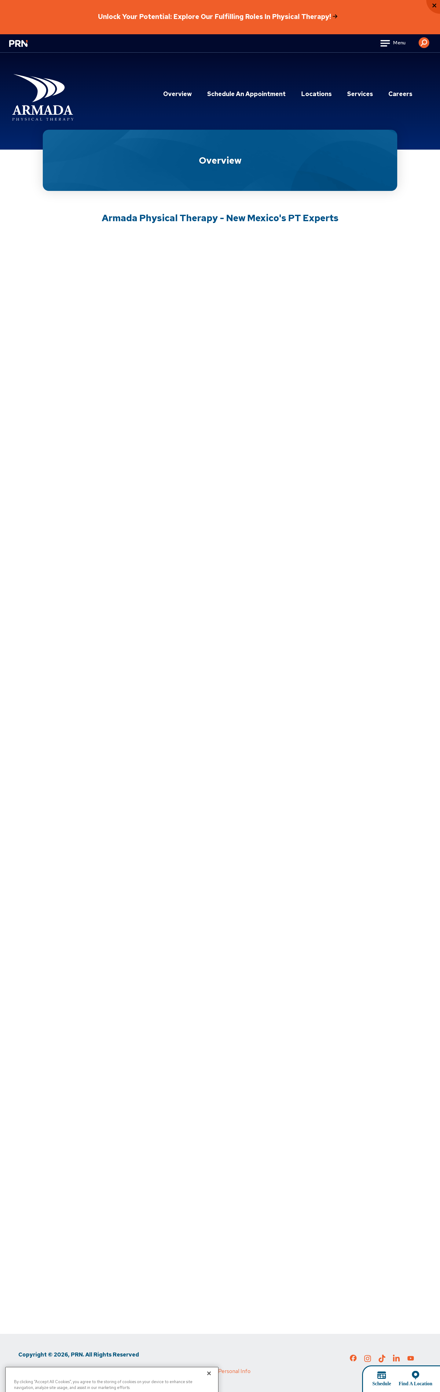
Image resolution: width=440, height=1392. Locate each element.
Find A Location (415, 1383)
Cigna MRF (158, 1371)
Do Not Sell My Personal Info (215, 1371)
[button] (424, 40)
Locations (316, 94)
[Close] (209, 1384)
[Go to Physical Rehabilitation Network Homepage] (26, 47)
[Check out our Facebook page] (353, 1359)
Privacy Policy (34, 1371)
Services (360, 94)
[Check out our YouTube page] (410, 1359)
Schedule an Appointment (246, 94)
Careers (400, 94)
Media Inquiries (119, 1371)
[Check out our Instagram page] (367, 1360)
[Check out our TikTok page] (382, 1360)
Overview (177, 94)
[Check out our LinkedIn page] (396, 1360)
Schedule (381, 1383)
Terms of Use (76, 1371)
